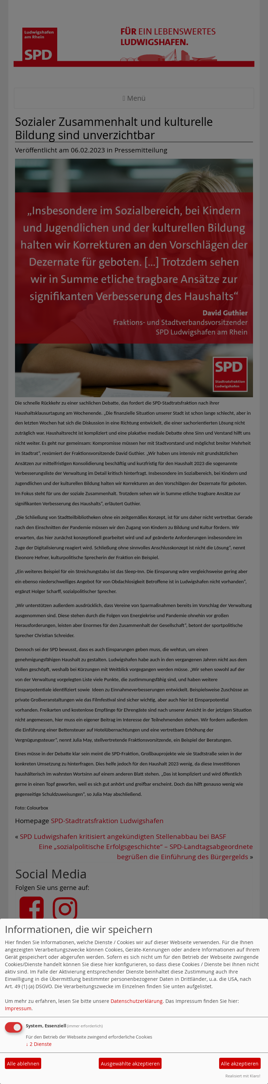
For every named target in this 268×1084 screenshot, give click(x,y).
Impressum (18, 1008)
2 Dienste (39, 1044)
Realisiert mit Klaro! (242, 1075)
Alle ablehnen (23, 1063)
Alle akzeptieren (240, 1063)
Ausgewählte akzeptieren (130, 1063)
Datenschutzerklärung (137, 1001)
